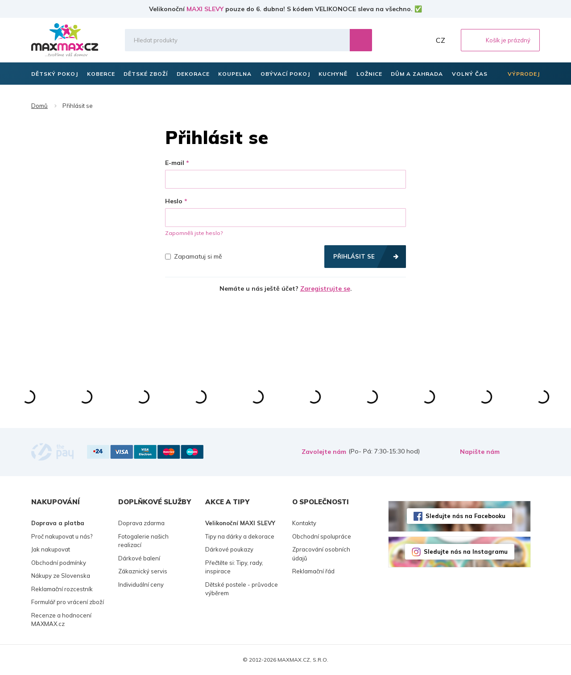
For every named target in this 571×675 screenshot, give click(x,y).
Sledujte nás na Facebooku (465, 515)
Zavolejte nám (324, 452)
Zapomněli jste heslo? (194, 233)
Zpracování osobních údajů (321, 554)
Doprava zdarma (141, 523)
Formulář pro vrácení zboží (67, 601)
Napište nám (480, 452)
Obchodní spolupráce (321, 536)
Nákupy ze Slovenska (60, 575)
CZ (440, 40)
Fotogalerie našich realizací (143, 541)
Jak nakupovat (50, 549)
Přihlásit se (354, 256)
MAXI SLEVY (204, 9)
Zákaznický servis (142, 571)
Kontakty (304, 523)
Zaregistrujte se (325, 288)
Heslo (173, 201)
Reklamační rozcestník (62, 589)
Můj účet (421, 40)
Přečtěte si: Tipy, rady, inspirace (234, 567)
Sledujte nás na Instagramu (466, 551)
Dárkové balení (139, 558)
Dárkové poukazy (229, 549)
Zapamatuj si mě (193, 256)
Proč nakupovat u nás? (61, 536)
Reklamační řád (313, 571)
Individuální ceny (141, 584)
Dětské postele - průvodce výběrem (241, 589)
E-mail (174, 163)
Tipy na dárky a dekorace (239, 536)
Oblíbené (402, 40)
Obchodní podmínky (58, 562)
